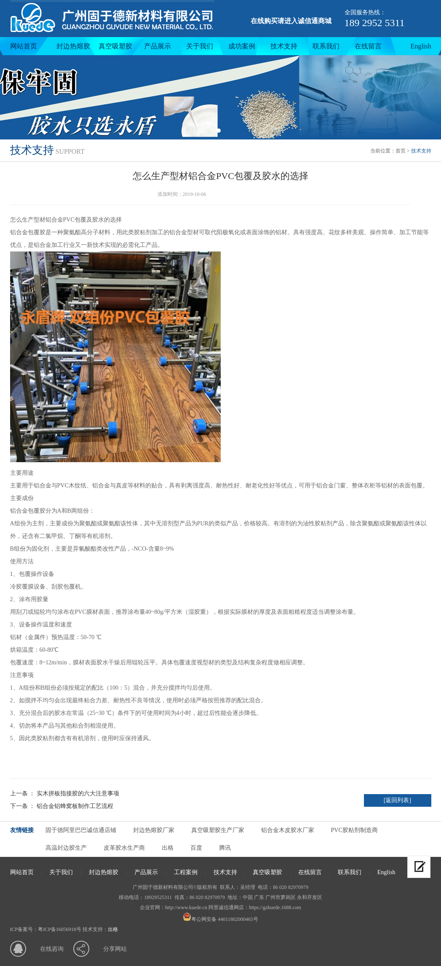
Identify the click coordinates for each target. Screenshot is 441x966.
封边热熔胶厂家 (153, 830)
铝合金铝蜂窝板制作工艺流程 (75, 806)
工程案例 (186, 872)
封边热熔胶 (73, 46)
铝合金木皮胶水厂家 (287, 830)
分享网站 (115, 949)
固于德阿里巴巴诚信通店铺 (80, 830)
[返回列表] (397, 800)
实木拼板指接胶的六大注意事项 (78, 793)
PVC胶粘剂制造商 (354, 830)
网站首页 (23, 46)
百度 (196, 848)
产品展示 (157, 46)
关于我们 (199, 46)
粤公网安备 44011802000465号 (220, 919)
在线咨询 (52, 949)
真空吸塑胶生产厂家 (217, 830)
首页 (401, 151)
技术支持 (283, 46)
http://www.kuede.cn (186, 907)
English (421, 46)
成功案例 (241, 46)
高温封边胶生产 (66, 848)
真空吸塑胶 (115, 46)
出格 (168, 848)
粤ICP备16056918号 (59, 929)
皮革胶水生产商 (124, 848)
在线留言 (368, 46)
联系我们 (326, 46)
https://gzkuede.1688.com (275, 907)
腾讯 (225, 848)
